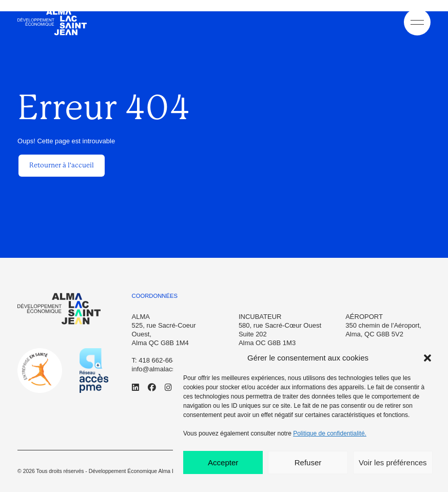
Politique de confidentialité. (329, 433)
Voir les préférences (393, 462)
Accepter (223, 462)
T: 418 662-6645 (156, 360)
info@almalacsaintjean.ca (170, 369)
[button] (427, 358)
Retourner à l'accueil (61, 165)
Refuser (308, 462)
